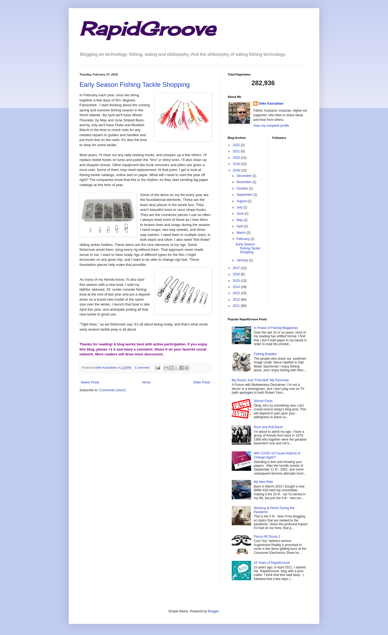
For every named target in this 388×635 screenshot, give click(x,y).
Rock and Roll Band (268, 427)
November (244, 182)
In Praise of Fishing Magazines (276, 328)
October (243, 188)
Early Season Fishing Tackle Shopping (134, 84)
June (240, 213)
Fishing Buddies (265, 354)
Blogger (213, 611)
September (245, 195)
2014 (237, 287)
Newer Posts (90, 382)
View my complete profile (271, 126)
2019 (237, 164)
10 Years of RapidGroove (272, 563)
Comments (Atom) (112, 390)
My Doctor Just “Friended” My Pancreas (260, 380)
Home (146, 382)
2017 (237, 268)
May (240, 220)
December (244, 176)
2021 (237, 151)
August (242, 201)
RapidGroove (147, 28)
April (240, 226)
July (240, 207)
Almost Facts (263, 401)
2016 (237, 274)
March (242, 233)
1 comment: (143, 367)
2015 (237, 281)
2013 (237, 293)
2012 (237, 299)
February (243, 239)
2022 (237, 145)
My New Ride (263, 482)
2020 (237, 158)
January (243, 260)
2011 (237, 306)
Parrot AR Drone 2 (267, 536)
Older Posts (201, 382)
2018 (237, 170)
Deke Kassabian (271, 103)
